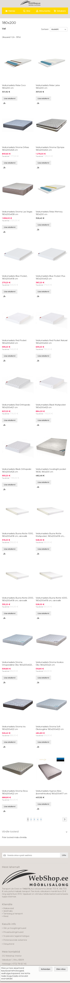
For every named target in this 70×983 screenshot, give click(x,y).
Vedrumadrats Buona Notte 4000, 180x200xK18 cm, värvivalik (51, 599)
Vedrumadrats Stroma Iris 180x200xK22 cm (13, 727)
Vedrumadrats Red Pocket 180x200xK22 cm (14, 341)
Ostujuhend (8, 944)
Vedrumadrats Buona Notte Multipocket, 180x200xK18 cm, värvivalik (50, 534)
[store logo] (30, 3)
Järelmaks (8, 911)
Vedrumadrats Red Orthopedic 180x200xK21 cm (16, 406)
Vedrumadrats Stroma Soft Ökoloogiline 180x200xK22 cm (50, 727)
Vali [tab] (4, 28)
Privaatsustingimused (13, 932)
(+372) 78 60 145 (18, 964)
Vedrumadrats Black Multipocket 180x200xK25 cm (51, 406)
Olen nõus (61, 969)
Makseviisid (8, 908)
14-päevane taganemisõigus (16, 936)
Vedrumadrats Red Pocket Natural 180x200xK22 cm (51, 341)
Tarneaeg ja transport (13, 913)
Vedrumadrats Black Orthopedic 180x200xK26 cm (16, 470)
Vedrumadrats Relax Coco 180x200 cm (14, 86)
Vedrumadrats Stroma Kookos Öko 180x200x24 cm (49, 663)
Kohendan (45, 969)
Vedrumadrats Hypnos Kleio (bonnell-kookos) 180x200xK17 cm (51, 792)
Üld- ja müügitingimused (14, 928)
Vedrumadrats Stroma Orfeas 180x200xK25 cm (15, 148)
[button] (4, 103)
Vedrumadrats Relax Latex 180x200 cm (48, 86)
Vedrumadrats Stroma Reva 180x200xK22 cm (15, 792)
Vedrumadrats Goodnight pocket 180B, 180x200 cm (51, 470)
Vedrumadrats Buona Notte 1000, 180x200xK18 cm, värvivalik (17, 534)
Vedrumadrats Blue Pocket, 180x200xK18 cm (14, 277)
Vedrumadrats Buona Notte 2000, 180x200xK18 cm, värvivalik (17, 599)
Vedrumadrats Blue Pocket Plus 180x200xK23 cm (50, 277)
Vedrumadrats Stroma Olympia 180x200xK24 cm (50, 148)
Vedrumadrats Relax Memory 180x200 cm (49, 213)
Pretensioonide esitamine (15, 940)
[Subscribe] (64, 855)
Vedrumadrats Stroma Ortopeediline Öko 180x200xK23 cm (17, 663)
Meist (5, 916)
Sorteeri (45, 29)
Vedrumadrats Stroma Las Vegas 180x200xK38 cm (17, 213)
